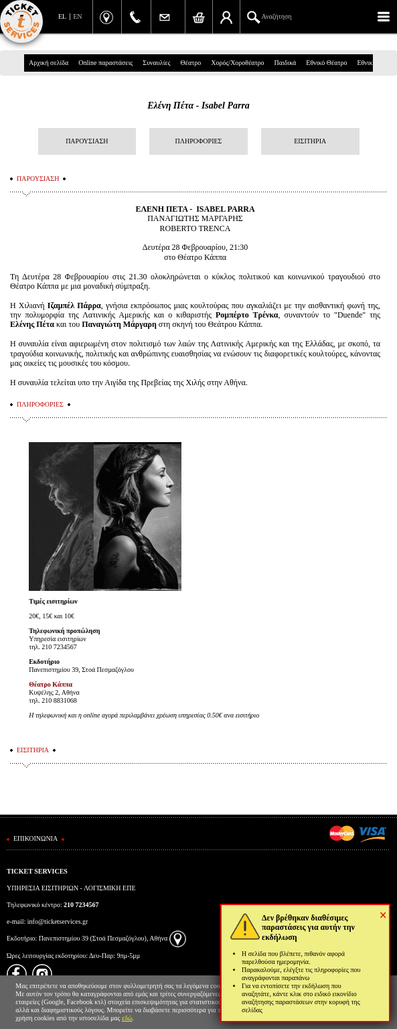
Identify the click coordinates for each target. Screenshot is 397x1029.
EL (62, 16)
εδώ (127, 1018)
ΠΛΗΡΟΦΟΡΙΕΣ (198, 141)
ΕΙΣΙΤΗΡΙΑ (310, 141)
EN (77, 16)
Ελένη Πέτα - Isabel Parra (198, 105)
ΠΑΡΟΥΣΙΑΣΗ (87, 141)
